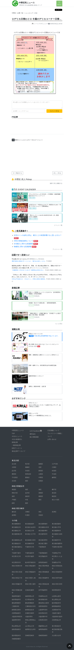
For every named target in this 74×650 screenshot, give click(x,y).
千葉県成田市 (29, 553)
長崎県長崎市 (43, 635)
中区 (26, 499)
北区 (40, 467)
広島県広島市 (43, 620)
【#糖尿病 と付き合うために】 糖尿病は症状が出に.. (28, 270)
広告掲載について (53, 430)
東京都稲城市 (29, 524)
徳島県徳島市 (16, 629)
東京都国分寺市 (44, 527)
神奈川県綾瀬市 (30, 566)
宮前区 (41, 515)
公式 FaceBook (36, 431)
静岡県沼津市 (16, 610)
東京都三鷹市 (43, 543)
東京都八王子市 (30, 534)
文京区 (14, 481)
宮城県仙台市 (43, 596)
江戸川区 (55, 464)
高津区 (54, 512)
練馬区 (54, 477)
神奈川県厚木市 (17, 566)
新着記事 (15, 442)
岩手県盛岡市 (43, 590)
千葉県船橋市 (43, 553)
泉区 (40, 489)
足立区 (14, 464)
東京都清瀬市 (56, 524)
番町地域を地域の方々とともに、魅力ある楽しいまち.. (29, 261)
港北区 (54, 493)
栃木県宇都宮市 (30, 562)
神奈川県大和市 (57, 584)
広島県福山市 (56, 620)
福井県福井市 (16, 599)
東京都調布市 (56, 530)
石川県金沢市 (29, 599)
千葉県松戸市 (56, 553)
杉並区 (54, 470)
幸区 (40, 512)
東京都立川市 (29, 530)
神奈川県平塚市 (57, 578)
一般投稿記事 (16, 445)
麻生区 (14, 512)
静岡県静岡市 (56, 606)
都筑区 (41, 496)
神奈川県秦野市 (44, 578)
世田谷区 (28, 474)
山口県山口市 (29, 626)
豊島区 (27, 477)
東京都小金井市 (30, 527)
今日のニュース (17, 436)
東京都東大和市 (30, 540)
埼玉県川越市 (29, 556)
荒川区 (27, 464)
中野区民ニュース (27, 3)
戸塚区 (14, 499)
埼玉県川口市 (16, 556)
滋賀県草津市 (16, 620)
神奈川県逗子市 (17, 578)
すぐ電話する (17, 173)
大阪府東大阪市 (57, 616)
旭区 (26, 489)
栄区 (13, 496)
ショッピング (29, 13)
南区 (26, 503)
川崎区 (27, 512)
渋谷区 (27, 470)
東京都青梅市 (43, 524)
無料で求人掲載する (56, 183)
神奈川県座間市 (57, 572)
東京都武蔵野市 (57, 543)
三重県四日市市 (30, 606)
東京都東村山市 (17, 540)
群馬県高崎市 (43, 562)
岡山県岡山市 (16, 626)
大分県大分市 (56, 635)
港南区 (41, 493)
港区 (26, 481)
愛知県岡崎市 (16, 603)
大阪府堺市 (29, 616)
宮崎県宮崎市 (29, 635)
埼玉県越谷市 (43, 556)
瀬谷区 (27, 496)
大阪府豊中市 (43, 616)
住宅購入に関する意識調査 (26, 244)
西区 (40, 499)
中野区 (14, 13)
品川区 (14, 470)
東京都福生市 (16, 543)
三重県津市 (15, 606)
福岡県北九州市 (30, 629)
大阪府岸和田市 (17, 616)
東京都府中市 (56, 540)
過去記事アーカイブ (18, 451)
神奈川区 (15, 493)
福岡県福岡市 (43, 629)
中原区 (27, 515)
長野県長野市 (43, 606)
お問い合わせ (51, 439)
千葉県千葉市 (16, 553)
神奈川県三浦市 (30, 584)
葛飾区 (27, 467)
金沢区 (27, 493)
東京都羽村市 (43, 534)
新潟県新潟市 (43, 599)
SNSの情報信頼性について (26, 241)
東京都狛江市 (16, 530)
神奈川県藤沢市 (17, 584)
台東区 (41, 474)
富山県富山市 (56, 599)
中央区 (54, 474)
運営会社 (33, 434)
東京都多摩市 (43, 530)
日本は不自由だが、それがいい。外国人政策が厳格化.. (29, 279)
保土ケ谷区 (55, 499)
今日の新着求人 (17, 439)
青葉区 (14, 489)
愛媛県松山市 (43, 626)
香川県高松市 (56, 626)
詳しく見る (57, 173)
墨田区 (14, 474)
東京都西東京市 (17, 534)
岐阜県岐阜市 (56, 603)
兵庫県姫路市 (16, 613)
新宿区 (41, 470)
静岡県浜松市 (29, 610)
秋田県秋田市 (56, 590)
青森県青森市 (16, 596)
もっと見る (58, 323)
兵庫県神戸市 (56, 610)
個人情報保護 (34, 437)
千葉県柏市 (42, 547)
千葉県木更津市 (57, 547)
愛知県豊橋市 (29, 603)
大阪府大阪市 (56, 613)
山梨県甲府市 (43, 610)
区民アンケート (17, 448)
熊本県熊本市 (16, 635)
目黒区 (41, 481)
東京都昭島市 (16, 524)
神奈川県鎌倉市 (30, 572)
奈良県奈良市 (43, 613)
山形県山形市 (56, 596)
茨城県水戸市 (56, 562)
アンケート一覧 (57, 249)
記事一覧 (20, 13)
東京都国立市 (16, 527)
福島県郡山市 (29, 596)
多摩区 (14, 515)
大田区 (14, 467)
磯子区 (54, 489)
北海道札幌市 (29, 590)
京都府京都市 (29, 613)
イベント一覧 (58, 225)
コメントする (54, 111)
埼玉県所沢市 (16, 562)
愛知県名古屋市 (44, 603)
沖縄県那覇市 (16, 639)
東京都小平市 (56, 527)
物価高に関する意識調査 (25, 246)
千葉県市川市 (29, 547)
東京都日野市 (43, 540)
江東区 (54, 467)
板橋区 (41, 464)
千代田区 (15, 477)
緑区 (13, 503)
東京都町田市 (29, 543)
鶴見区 (54, 496)
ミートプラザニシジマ (40, 23)
